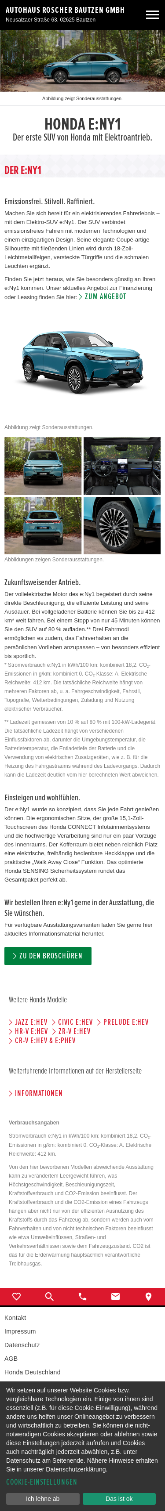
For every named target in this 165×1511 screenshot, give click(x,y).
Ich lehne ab (42, 1498)
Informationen (38, 1093)
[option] (82, 92)
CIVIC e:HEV (75, 1022)
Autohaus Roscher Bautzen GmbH (65, 10)
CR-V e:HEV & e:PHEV (45, 1041)
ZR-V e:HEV (75, 1031)
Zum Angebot (105, 297)
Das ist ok (119, 1498)
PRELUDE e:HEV (126, 1022)
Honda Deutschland (32, 1372)
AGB (11, 1358)
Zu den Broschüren (50, 956)
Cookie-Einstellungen (41, 1482)
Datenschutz (22, 1344)
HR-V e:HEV (31, 1031)
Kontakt (15, 1317)
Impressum (20, 1331)
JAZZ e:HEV (31, 1022)
